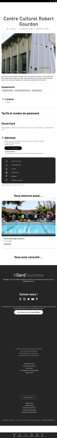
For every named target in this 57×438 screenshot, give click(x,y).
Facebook (14, 176)
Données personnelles (48, 420)
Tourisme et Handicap (8, 420)
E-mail (14, 169)
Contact (18, 420)
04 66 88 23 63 (16, 165)
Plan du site (25, 420)
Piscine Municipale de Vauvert (14, 239)
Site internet (15, 172)
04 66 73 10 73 (16, 161)
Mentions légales (35, 420)
